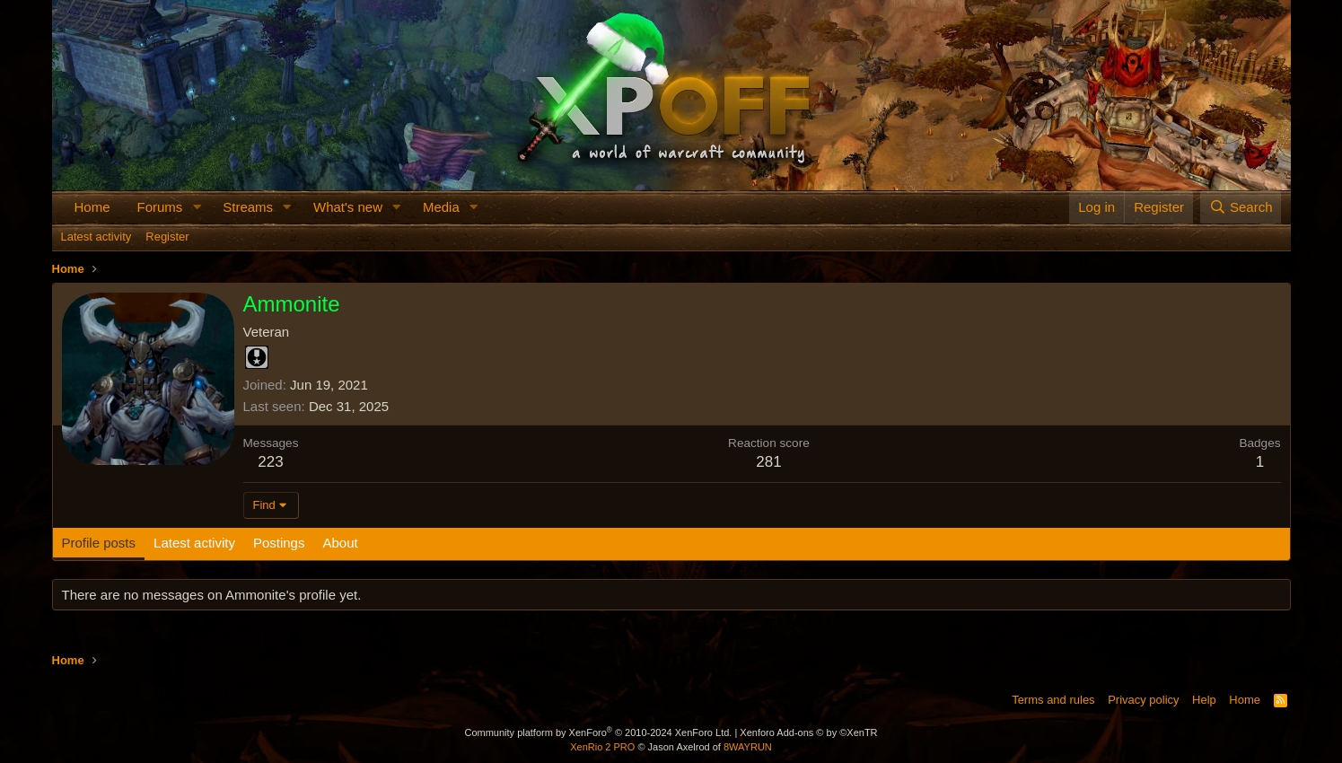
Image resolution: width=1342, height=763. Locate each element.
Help (1204, 699)
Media (441, 207)
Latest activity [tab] (194, 542)
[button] (196, 207)
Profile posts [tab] (99, 542)
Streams (248, 207)
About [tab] (339, 542)
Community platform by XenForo (598, 732)
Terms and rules (1053, 699)
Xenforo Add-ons (808, 732)
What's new (347, 207)
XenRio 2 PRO (602, 746)
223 (270, 461)
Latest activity (96, 236)
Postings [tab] (279, 542)
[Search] (1241, 207)
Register (167, 236)
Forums (160, 207)
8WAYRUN (748, 746)
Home (92, 207)
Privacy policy (1143, 699)
